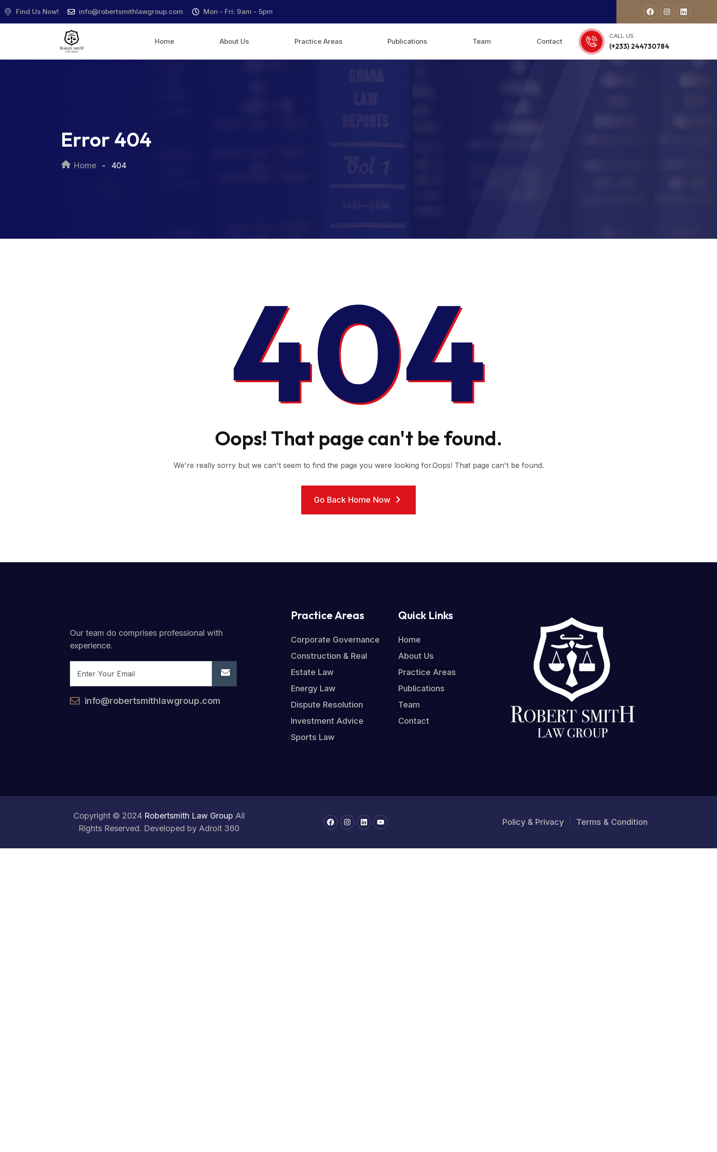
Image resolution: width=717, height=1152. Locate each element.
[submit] (224, 673)
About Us (234, 41)
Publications (407, 41)
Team (482, 41)
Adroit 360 (219, 828)
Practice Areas (318, 41)
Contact (549, 41)
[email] (141, 673)
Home (164, 41)
